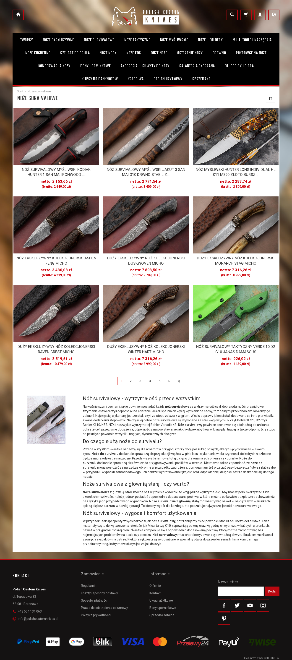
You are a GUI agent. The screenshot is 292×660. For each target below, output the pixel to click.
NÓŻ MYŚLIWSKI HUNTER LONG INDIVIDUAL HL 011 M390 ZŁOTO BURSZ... (235, 171)
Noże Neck (108, 53)
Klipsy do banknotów (100, 79)
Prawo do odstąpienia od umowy (104, 594)
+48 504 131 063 (27, 605)
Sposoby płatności (94, 587)
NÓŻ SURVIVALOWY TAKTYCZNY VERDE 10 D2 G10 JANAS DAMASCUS (236, 344)
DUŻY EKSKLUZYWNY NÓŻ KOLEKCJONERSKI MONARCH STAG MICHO (235, 257)
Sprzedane (201, 79)
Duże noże (159, 53)
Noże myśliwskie (174, 40)
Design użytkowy (168, 79)
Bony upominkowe (162, 594)
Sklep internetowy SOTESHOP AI (261, 655)
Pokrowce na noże (251, 53)
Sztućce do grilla (75, 53)
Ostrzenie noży (190, 53)
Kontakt (155, 579)
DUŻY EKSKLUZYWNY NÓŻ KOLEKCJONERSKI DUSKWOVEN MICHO (145, 257)
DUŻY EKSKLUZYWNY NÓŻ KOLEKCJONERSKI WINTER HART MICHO (145, 344)
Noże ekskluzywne (58, 40)
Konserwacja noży (54, 66)
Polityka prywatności (96, 601)
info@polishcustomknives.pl (35, 613)
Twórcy (26, 40)
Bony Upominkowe (95, 66)
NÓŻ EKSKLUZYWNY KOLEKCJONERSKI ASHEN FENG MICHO (56, 257)
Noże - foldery (210, 40)
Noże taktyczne (137, 40)
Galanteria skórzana (197, 66)
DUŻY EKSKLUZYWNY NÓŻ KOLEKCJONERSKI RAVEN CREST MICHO (56, 344)
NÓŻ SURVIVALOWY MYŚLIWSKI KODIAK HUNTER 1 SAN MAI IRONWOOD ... (56, 171)
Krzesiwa (136, 79)
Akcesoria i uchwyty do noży (145, 66)
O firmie (155, 572)
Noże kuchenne (37, 53)
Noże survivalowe (99, 40)
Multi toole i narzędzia (252, 40)
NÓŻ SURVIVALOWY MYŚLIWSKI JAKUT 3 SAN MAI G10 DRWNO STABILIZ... (145, 171)
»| (178, 375)
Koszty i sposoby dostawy (99, 579)
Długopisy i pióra (239, 66)
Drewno (219, 53)
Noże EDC (133, 53)
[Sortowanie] (270, 98)
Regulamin (88, 572)
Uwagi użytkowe (161, 587)
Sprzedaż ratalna (161, 601)
